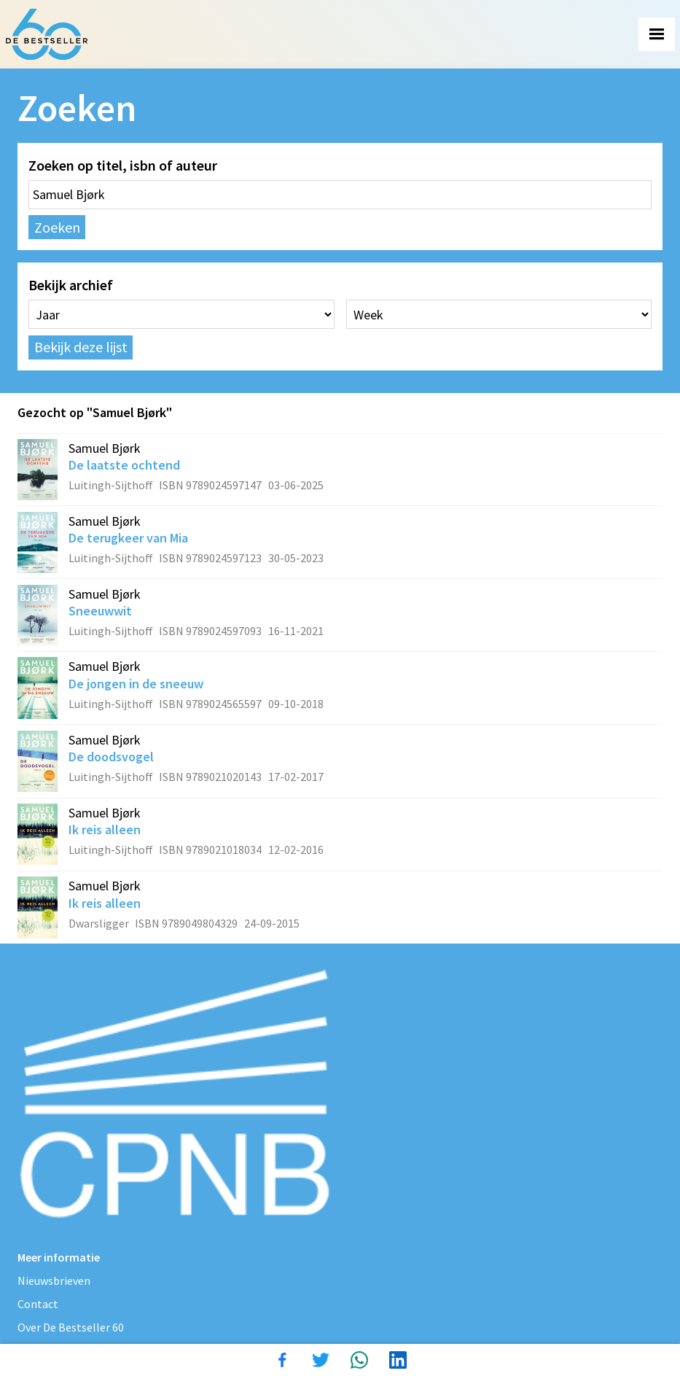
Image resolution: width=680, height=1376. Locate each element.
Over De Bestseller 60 (70, 1327)
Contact (37, 1304)
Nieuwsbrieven (53, 1280)
